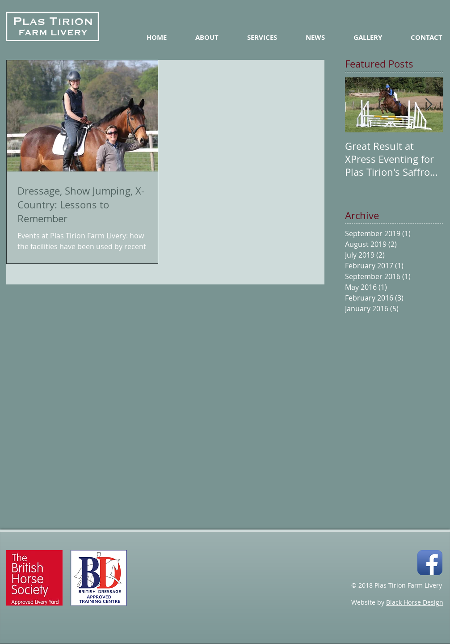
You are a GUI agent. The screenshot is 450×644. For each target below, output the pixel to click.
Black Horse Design (414, 602)
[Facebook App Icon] (429, 562)
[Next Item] (429, 105)
